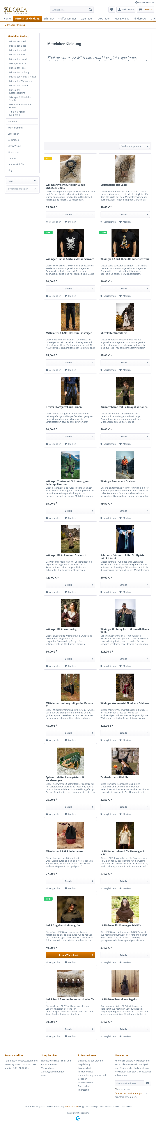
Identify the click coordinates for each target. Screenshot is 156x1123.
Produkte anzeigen (22, 188)
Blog (10, 170)
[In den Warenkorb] (70, 955)
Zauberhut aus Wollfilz (114, 777)
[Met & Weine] (122, 18)
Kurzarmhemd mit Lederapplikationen (124, 407)
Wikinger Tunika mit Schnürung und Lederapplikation (68, 483)
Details (79, 214)
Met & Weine (14, 145)
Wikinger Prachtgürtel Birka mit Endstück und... (65, 186)
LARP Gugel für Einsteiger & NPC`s (121, 925)
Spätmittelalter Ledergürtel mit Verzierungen (65, 779)
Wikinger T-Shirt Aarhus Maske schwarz (70, 259)
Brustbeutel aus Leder (114, 185)
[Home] (7, 18)
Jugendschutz (85, 1068)
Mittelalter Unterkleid (114, 333)
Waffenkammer (15, 127)
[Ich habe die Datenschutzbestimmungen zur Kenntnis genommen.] (116, 1089)
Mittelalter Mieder (18, 50)
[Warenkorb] (145, 10)
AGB (43, 1075)
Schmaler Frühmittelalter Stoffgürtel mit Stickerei (123, 557)
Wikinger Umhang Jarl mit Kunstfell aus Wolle (125, 631)
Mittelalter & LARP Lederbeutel (64, 851)
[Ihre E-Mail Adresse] (129, 1083)
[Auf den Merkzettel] (70, 222)
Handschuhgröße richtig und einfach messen (56, 1062)
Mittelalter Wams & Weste (22, 76)
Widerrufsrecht (86, 1082)
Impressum (84, 1089)
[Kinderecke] (140, 18)
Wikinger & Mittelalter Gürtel (20, 106)
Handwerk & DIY (16, 164)
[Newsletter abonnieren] (147, 1083)
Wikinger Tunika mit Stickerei (118, 481)
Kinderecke (13, 152)
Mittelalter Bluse (17, 45)
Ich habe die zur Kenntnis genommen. (131, 1093)
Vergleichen (53, 221)
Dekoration (13, 139)
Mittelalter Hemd (18, 59)
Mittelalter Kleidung (18, 36)
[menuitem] (72, 11)
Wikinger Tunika (17, 63)
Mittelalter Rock (17, 54)
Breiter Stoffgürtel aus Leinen (64, 407)
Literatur (12, 158)
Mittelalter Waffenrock (20, 81)
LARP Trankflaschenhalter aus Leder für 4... (70, 1001)
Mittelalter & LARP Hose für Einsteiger (69, 333)
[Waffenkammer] (67, 18)
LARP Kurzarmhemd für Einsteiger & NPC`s (122, 853)
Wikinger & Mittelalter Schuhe (20, 99)
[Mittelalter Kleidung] (27, 18)
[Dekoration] (104, 18)
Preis (10, 181)
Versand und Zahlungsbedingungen (52, 1070)
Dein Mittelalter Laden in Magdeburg (90, 1062)
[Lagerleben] (86, 18)
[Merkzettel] (111, 10)
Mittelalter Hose (17, 67)
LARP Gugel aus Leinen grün (63, 925)
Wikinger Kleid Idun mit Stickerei (66, 555)
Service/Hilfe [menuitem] (143, 2)
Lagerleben (13, 133)
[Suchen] (90, 10)
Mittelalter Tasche (18, 85)
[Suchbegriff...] (72, 10)
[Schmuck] (49, 18)
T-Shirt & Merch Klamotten (17, 113)
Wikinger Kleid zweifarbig (61, 629)
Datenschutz (84, 1086)
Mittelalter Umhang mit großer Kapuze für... (69, 705)
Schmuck (12, 121)
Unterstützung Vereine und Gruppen (92, 1077)
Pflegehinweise (85, 1071)
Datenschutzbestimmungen (129, 1093)
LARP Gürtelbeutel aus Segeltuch (120, 999)
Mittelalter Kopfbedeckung (17, 91)
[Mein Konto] (125, 10)
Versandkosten (71, 1106)
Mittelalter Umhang (19, 72)
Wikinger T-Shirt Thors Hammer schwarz (125, 259)
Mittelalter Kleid (17, 41)
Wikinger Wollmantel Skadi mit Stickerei (125, 703)
